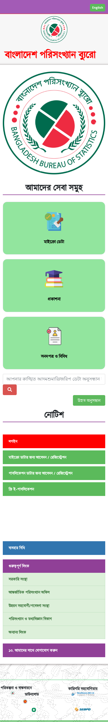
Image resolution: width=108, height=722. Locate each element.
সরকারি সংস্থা (18, 579)
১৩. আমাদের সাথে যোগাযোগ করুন (33, 650)
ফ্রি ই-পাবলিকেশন (21, 489)
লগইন (13, 441)
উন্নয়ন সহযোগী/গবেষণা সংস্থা (29, 605)
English (97, 7)
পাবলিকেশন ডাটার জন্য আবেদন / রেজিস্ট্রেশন (40, 473)
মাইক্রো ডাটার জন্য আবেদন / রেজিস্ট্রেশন (37, 457)
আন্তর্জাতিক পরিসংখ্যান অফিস (29, 592)
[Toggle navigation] (54, 671)
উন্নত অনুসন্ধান (89, 400)
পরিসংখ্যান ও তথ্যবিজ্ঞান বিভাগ (30, 618)
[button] (10, 125)
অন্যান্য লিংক (17, 632)
